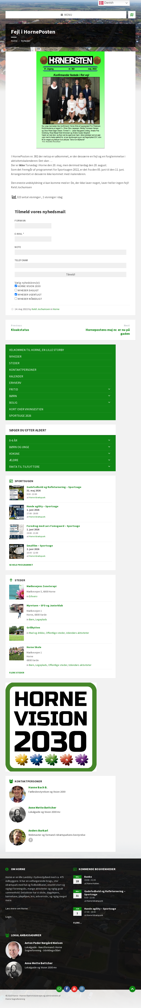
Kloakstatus (20, 330)
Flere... (77, 922)
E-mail (19, 233)
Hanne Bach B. (37, 787)
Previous (16, 325)
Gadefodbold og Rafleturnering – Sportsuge (54, 487)
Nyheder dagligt (27, 290)
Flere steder (16, 672)
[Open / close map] (131, 14)
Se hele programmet (21, 564)
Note (18, 247)
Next (127, 325)
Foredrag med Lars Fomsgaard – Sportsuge (53, 526)
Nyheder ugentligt (28, 294)
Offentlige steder (55, 632)
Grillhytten (33, 627)
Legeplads (41, 619)
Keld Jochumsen (41, 309)
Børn (31, 619)
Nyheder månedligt (28, 298)
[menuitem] (60, 350)
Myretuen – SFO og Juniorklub (45, 605)
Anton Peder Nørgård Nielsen (44, 943)
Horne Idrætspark (37, 497)
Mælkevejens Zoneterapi (42, 586)
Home (14, 40)
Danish (106, 3)
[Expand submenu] (109, 389)
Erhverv (33, 596)
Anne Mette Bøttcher (42, 807)
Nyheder (25, 40)
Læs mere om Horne (17, 908)
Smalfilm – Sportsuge (40, 545)
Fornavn (20, 220)
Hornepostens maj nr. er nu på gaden (108, 332)
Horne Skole (34, 647)
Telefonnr (21, 260)
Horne (56, 309)
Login (8, 916)
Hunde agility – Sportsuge (42, 506)
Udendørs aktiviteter (77, 632)
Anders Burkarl (38, 830)
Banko (88, 876)
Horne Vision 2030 (27, 286)
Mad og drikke (37, 632)
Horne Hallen (93, 883)
